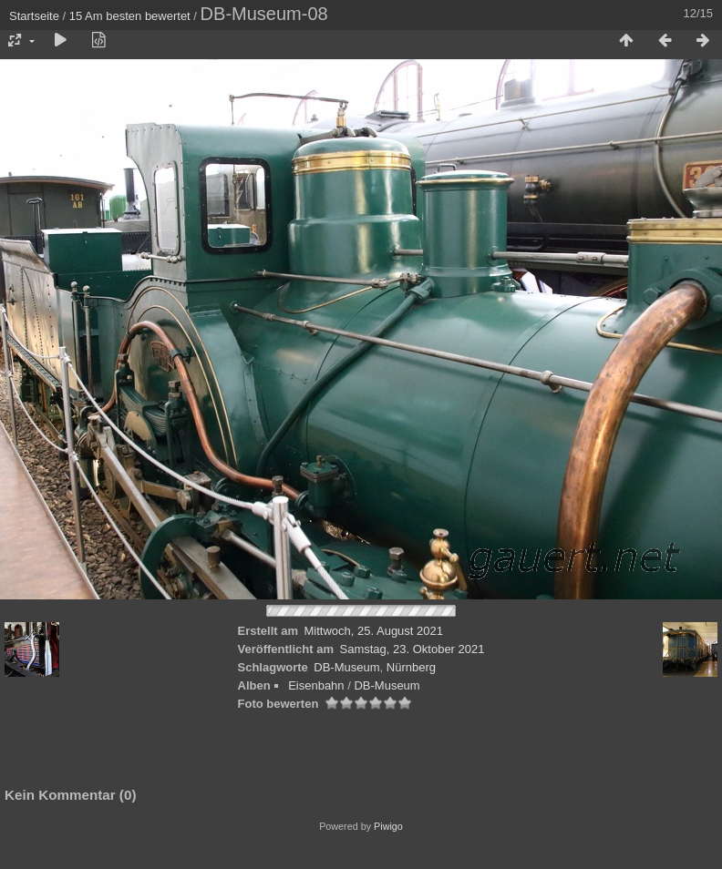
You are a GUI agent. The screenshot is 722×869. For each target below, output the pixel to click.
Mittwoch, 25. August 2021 (373, 631)
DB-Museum (346, 667)
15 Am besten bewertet (130, 16)
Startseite (34, 16)
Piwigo (388, 826)
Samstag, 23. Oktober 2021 (411, 649)
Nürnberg (411, 667)
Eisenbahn (316, 685)
